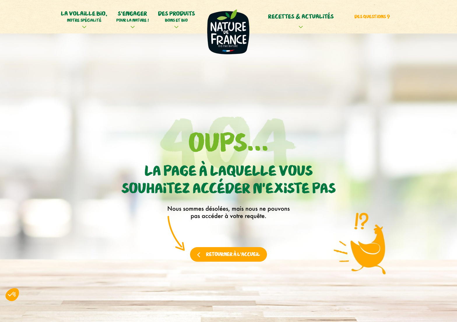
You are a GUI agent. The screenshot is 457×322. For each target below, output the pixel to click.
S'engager (132, 16)
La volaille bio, (84, 16)
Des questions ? (372, 17)
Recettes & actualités (301, 16)
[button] (12, 295)
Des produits (176, 16)
